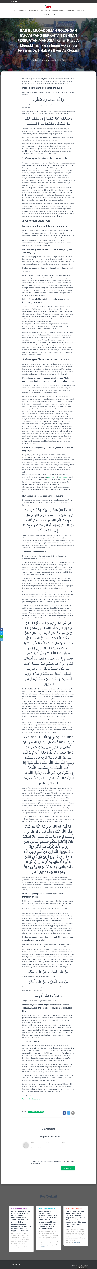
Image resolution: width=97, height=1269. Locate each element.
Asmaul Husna (22, 10)
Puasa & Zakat (70, 10)
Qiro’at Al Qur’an (45, 10)
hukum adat (51, 477)
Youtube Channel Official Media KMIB (16, 2)
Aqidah (14, 10)
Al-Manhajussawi (33, 10)
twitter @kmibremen (13, 2)
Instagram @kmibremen (11, 2)
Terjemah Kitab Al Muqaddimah (32, 1099)
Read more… (15, 1249)
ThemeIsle (85, 1265)
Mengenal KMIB (46, 14)
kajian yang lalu (63, 477)
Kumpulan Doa (81, 10)
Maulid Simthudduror (58, 10)
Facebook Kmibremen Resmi (9, 2)
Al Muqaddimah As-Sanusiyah (36, 1111)
